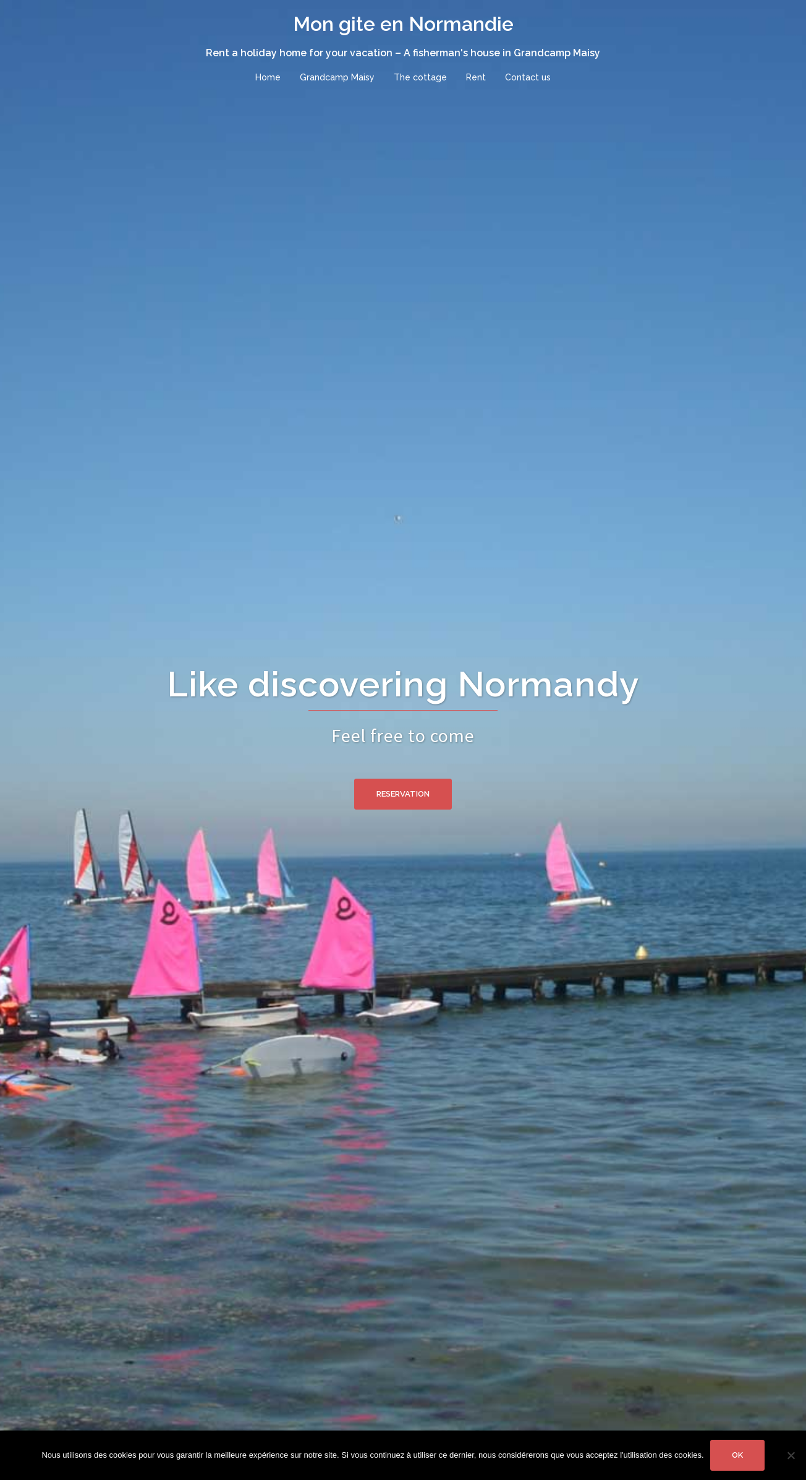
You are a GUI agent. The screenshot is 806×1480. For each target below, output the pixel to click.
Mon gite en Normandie (403, 23)
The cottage (420, 77)
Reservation (403, 793)
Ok (737, 1455)
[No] (790, 1455)
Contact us (528, 77)
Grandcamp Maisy (337, 77)
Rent (476, 77)
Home (268, 77)
